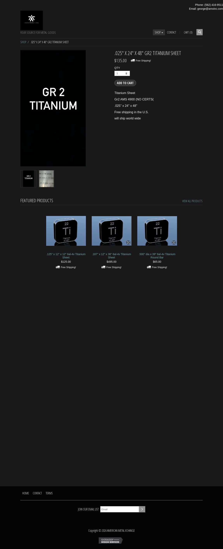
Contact (171, 32)
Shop (159, 32)
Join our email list (88, 509)
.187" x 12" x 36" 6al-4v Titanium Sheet (111, 256)
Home (25, 493)
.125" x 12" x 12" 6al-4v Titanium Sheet (66, 256)
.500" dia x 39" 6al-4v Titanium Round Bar (157, 256)
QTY (117, 67)
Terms (49, 493)
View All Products (192, 201)
